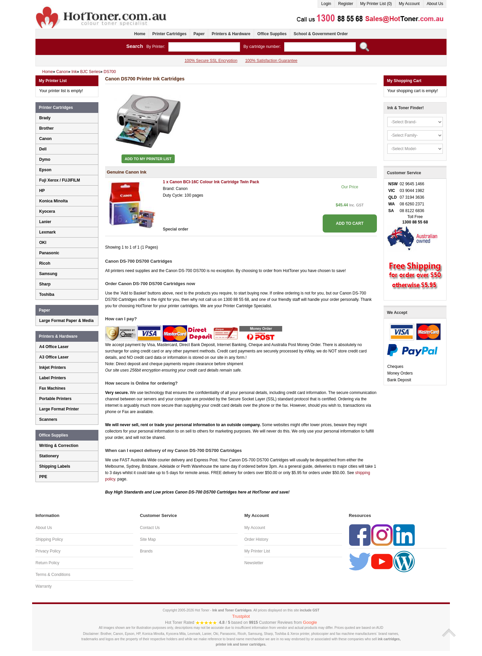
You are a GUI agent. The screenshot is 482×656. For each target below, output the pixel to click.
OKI (42, 242)
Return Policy (47, 563)
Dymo (44, 159)
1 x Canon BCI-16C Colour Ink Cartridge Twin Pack (211, 182)
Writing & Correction (58, 445)
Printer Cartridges (169, 33)
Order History (256, 539)
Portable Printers (55, 398)
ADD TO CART (350, 223)
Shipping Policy (49, 539)
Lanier (45, 221)
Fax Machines (52, 388)
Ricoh (44, 263)
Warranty (43, 586)
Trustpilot (241, 616)
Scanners (48, 419)
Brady (45, 118)
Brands (146, 551)
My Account (409, 3)
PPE (43, 476)
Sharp (45, 284)
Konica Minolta (53, 201)
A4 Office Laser (54, 346)
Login (326, 3)
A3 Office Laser (54, 357)
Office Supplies (272, 33)
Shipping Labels (54, 466)
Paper (199, 33)
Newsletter (253, 563)
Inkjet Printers (52, 367)
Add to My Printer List (148, 159)
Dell (43, 149)
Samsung (48, 273)
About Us (435, 3)
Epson (45, 170)
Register (345, 3)
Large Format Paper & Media (66, 320)
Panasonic (49, 253)
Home (139, 33)
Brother (46, 128)
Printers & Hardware (231, 33)
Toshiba (46, 294)
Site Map (148, 539)
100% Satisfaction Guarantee (271, 60)
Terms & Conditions (52, 574)
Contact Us (150, 527)
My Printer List (257, 551)
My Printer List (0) (376, 3)
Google (310, 622)
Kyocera (47, 211)
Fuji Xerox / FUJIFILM (59, 180)
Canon (45, 138)
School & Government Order (321, 33)
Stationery (49, 456)
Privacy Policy (48, 551)
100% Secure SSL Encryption (210, 60)
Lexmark (47, 232)
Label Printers (52, 378)
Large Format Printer (59, 409)
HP (42, 190)
